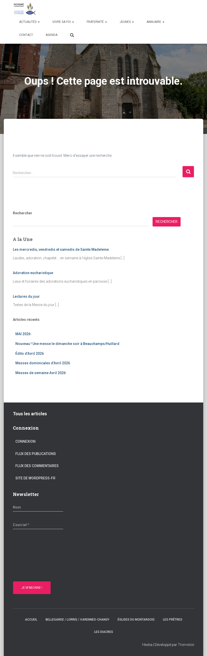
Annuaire (155, 22)
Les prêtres (172, 619)
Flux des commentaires (37, 466)
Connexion (25, 441)
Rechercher (22, 213)
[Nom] (38, 507)
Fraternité (97, 22)
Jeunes (127, 22)
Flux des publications (35, 454)
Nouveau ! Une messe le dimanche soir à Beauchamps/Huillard (67, 344)
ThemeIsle (186, 645)
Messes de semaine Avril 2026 (40, 373)
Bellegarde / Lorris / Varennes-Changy (77, 619)
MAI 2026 (22, 334)
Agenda (51, 35)
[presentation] (33, 556)
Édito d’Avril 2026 (29, 353)
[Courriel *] (38, 524)
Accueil (31, 619)
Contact (26, 35)
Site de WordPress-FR (35, 478)
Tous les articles (30, 413)
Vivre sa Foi (63, 22)
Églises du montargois (136, 619)
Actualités (29, 22)
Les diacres (103, 632)
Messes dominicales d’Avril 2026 (42, 363)
